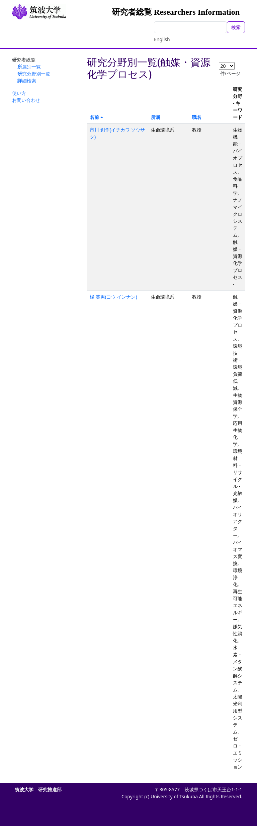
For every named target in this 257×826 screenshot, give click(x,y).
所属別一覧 (29, 66)
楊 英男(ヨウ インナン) (113, 297)
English (162, 39)
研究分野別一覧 (33, 73)
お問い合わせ (26, 100)
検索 (236, 27)
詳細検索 (26, 80)
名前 (94, 117)
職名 (196, 117)
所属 (155, 117)
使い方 (19, 93)
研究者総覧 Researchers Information (176, 12)
